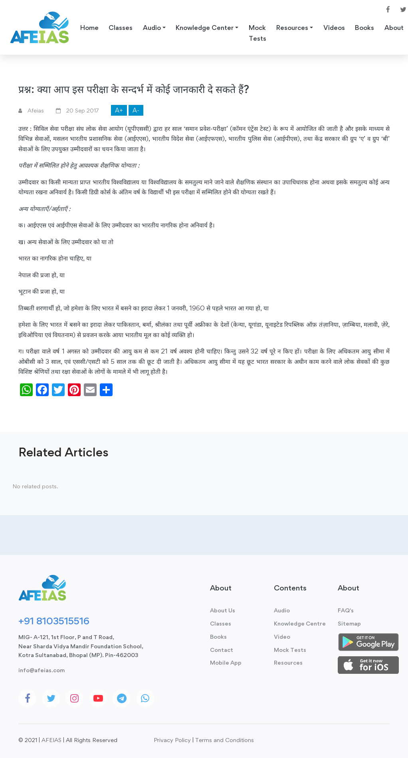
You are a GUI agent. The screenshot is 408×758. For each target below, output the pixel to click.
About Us (222, 610)
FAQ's (346, 610)
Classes (121, 28)
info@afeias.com (41, 670)
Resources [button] (292, 28)
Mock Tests (257, 33)
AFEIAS (51, 739)
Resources (288, 662)
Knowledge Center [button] (205, 28)
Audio (282, 610)
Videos (334, 28)
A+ (119, 110)
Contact (221, 649)
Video (282, 636)
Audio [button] (152, 28)
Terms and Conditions (224, 739)
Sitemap (349, 623)
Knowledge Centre (300, 623)
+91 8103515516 (53, 621)
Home (89, 28)
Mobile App (226, 662)
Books (364, 28)
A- (136, 110)
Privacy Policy (172, 739)
